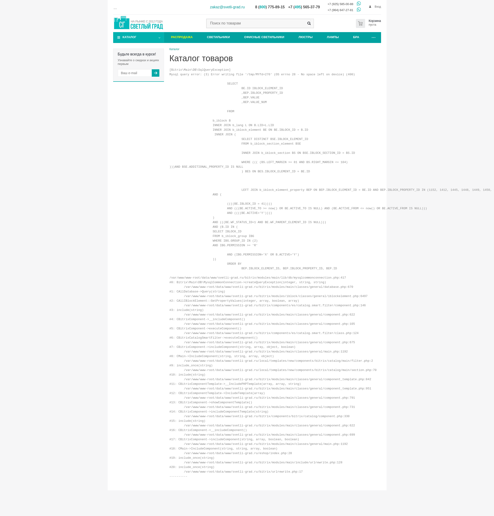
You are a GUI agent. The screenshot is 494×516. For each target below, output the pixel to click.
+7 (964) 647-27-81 (340, 10)
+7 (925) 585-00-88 (340, 4)
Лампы (333, 37)
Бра (356, 37)
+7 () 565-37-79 (304, 7)
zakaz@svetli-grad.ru (227, 7)
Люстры (306, 37)
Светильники (218, 37)
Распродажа (182, 37)
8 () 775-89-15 (270, 7)
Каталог (129, 37)
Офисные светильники (264, 37)
